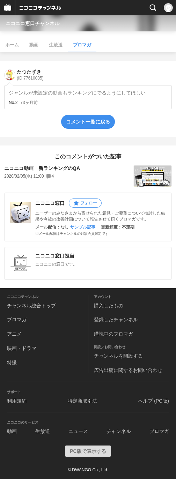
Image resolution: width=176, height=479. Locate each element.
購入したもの (108, 305)
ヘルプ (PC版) (153, 401)
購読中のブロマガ (113, 334)
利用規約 (17, 401)
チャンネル (119, 431)
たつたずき (30, 75)
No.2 (13, 102)
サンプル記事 (82, 227)
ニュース (78, 431)
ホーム (12, 44)
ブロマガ (82, 44)
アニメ (14, 334)
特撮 (12, 362)
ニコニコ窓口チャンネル (32, 23)
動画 (33, 44)
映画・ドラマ (21, 348)
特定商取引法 (82, 401)
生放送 (56, 44)
